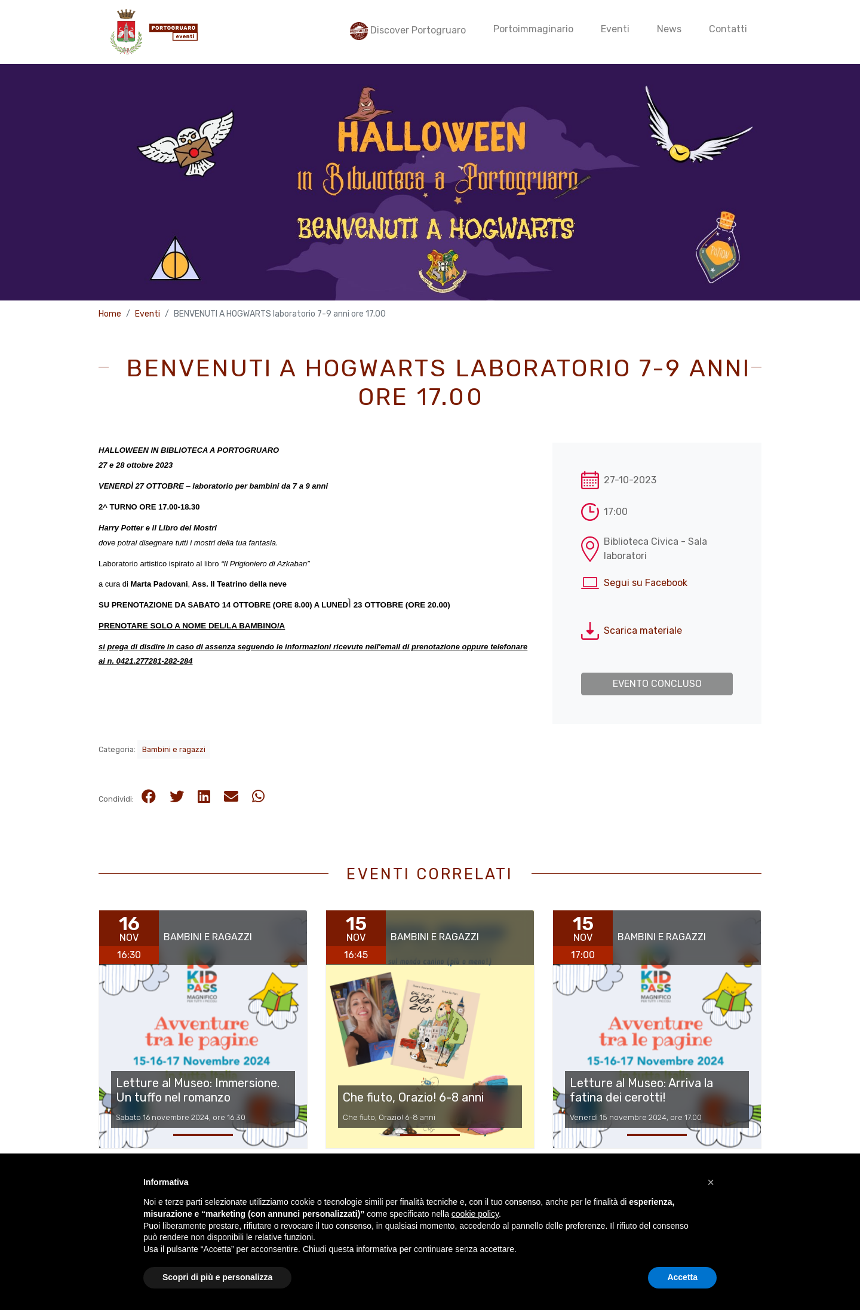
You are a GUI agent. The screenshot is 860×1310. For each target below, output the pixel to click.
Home (110, 314)
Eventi (147, 314)
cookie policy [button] (475, 1240)
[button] (710, 1208)
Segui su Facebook (645, 582)
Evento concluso (657, 683)
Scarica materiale (643, 630)
